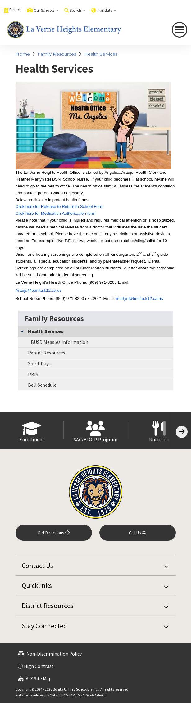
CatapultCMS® (61, 695)
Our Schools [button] (44, 10)
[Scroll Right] (181, 432)
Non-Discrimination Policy (50, 654)
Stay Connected (44, 625)
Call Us (137, 532)
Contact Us (37, 565)
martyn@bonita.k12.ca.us (139, 298)
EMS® (80, 695)
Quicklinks (37, 585)
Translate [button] (105, 10)
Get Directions (54, 532)
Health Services (100, 54)
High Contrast (38, 666)
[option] (32, 430)
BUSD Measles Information (59, 342)
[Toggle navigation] (179, 29)
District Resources (47, 605)
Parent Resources (46, 352)
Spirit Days (39, 363)
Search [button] (76, 10)
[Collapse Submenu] (22, 331)
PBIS (33, 374)
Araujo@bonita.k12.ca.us (39, 290)
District (15, 9)
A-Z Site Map (35, 679)
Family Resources (57, 54)
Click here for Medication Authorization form (56, 213)
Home (23, 54)
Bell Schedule (42, 385)
